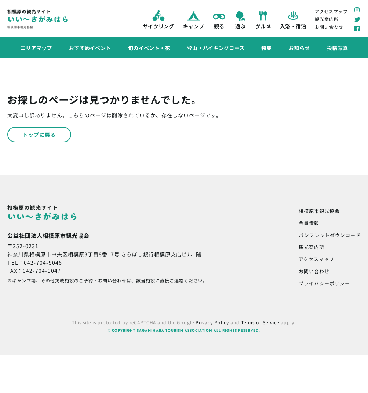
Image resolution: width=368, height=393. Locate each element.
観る (219, 19)
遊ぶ (240, 19)
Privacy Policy (212, 322)
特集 (266, 47)
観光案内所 (327, 19)
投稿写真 (337, 47)
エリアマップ (36, 47)
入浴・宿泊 (293, 19)
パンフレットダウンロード (330, 235)
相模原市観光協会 (319, 210)
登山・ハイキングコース (215, 47)
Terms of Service (260, 322)
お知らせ (299, 47)
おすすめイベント (90, 47)
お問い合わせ (329, 27)
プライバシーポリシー (324, 283)
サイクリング (158, 18)
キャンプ (193, 19)
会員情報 (309, 222)
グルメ (263, 19)
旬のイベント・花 (149, 47)
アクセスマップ (331, 11)
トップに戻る (39, 134)
